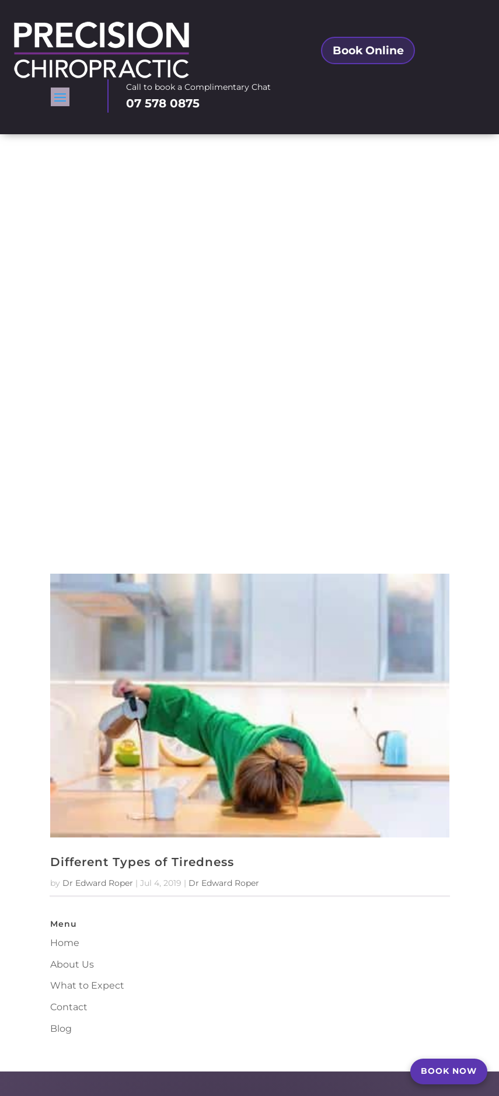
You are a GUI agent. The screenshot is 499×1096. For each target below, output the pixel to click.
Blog (61, 637)
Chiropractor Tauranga (377, 1023)
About (177, 1023)
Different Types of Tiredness (142, 472)
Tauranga (176, 767)
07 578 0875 (163, 110)
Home (64, 551)
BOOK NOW (449, 1071)
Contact (69, 616)
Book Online (368, 58)
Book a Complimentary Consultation (262, 1023)
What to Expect (87, 595)
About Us (72, 573)
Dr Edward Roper (97, 492)
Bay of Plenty (201, 782)
